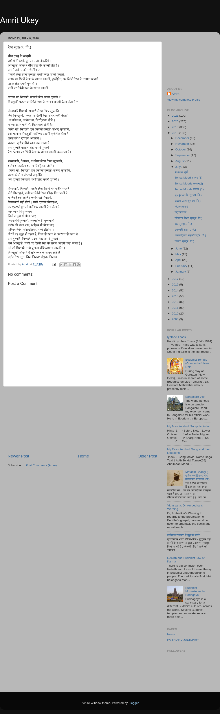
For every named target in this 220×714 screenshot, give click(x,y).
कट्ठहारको (181, 212)
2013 (175, 296)
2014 (175, 290)
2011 (175, 307)
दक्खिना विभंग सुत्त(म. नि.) (188, 218)
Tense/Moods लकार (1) (189, 189)
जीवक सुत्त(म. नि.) (184, 241)
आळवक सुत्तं (181, 172)
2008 (175, 319)
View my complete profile (183, 99)
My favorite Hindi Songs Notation (189, 426)
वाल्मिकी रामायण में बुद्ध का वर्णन (183, 535)
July (178, 166)
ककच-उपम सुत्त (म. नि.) (188, 200)
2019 (175, 127)
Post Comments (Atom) (41, 465)
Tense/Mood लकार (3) (188, 177)
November (182, 143)
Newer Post (18, 456)
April (178, 260)
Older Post (147, 456)
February (181, 266)
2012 (175, 302)
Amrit (175, 93)
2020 (175, 121)
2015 (175, 284)
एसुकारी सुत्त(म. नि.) (185, 229)
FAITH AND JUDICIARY (183, 639)
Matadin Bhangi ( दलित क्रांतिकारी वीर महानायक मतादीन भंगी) (197, 475)
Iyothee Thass (176, 337)
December (182, 138)
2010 (175, 313)
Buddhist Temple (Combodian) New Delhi (197, 363)
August (180, 161)
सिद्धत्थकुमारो (182, 206)
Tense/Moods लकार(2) (189, 183)
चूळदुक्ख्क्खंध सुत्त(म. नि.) (188, 195)
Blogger (133, 703)
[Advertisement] (83, 419)
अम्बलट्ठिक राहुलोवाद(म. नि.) (190, 235)
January (181, 271)
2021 (175, 115)
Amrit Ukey (19, 20)
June (179, 248)
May (178, 254)
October (181, 149)
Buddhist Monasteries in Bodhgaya (195, 591)
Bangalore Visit (195, 396)
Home (83, 456)
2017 (175, 278)
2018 (175, 133)
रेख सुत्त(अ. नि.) (183, 224)
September (183, 155)
